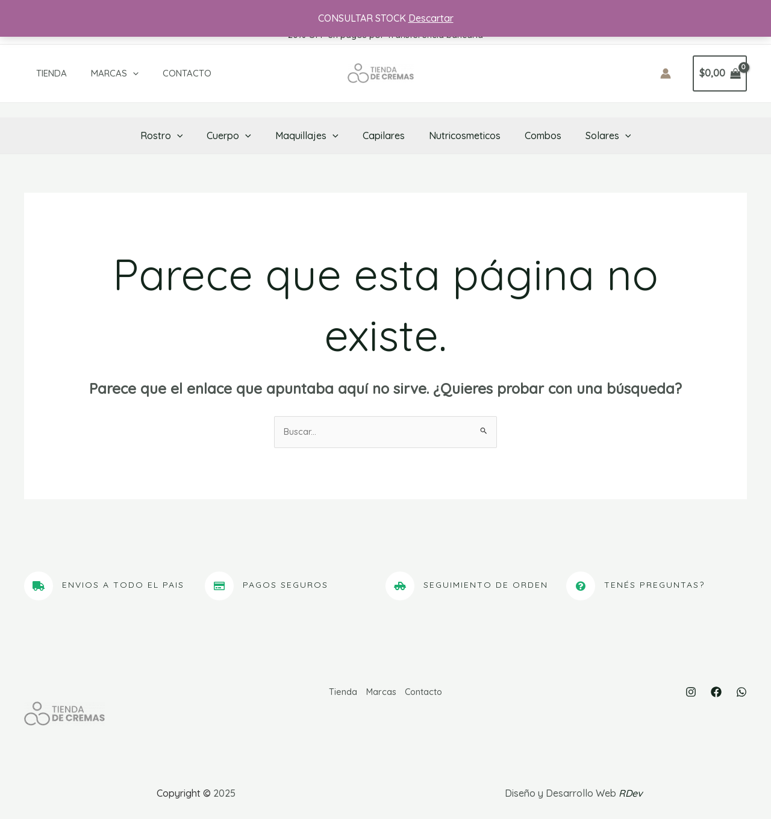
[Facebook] (716, 693)
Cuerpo (238, 135)
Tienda (39, 73)
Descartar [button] (431, 18)
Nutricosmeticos (460, 135)
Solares (594, 135)
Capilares (384, 135)
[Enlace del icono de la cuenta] (665, 73)
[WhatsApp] (741, 693)
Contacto (163, 73)
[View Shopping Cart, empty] (720, 73)
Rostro (176, 135)
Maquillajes (311, 135)
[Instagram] (690, 693)
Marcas (96, 73)
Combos (533, 135)
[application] (114, 73)
